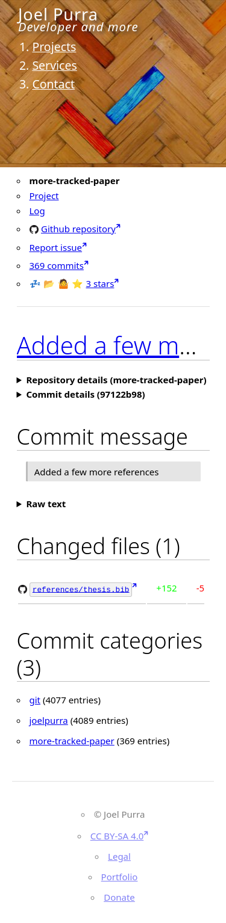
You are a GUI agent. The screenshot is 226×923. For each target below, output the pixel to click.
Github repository (78, 228)
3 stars (100, 283)
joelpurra (49, 719)
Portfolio (119, 876)
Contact (53, 84)
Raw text (46, 504)
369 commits (57, 265)
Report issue (56, 247)
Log (37, 211)
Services (54, 65)
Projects (54, 47)
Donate (119, 897)
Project (44, 196)
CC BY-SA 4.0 (117, 835)
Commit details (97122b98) (85, 394)
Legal (119, 856)
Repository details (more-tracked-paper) (116, 380)
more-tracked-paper (72, 739)
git (35, 699)
